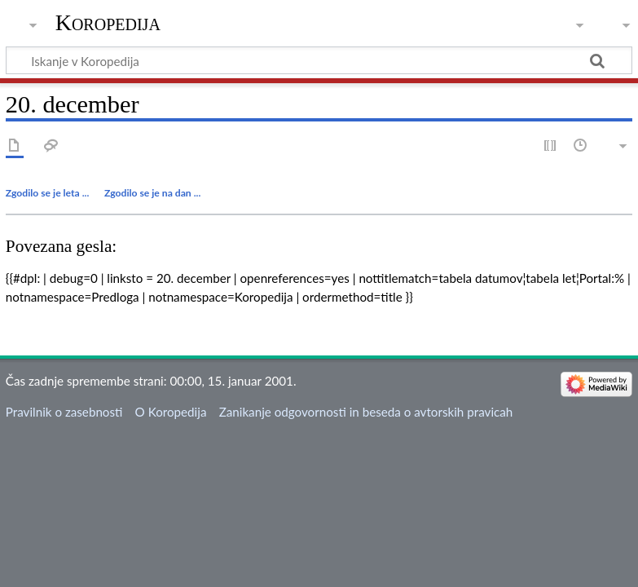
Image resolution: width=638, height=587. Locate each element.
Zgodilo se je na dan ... (152, 193)
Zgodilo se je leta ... (48, 193)
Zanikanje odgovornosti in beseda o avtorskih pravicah (366, 411)
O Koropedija (171, 411)
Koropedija (108, 22)
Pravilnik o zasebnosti (64, 411)
